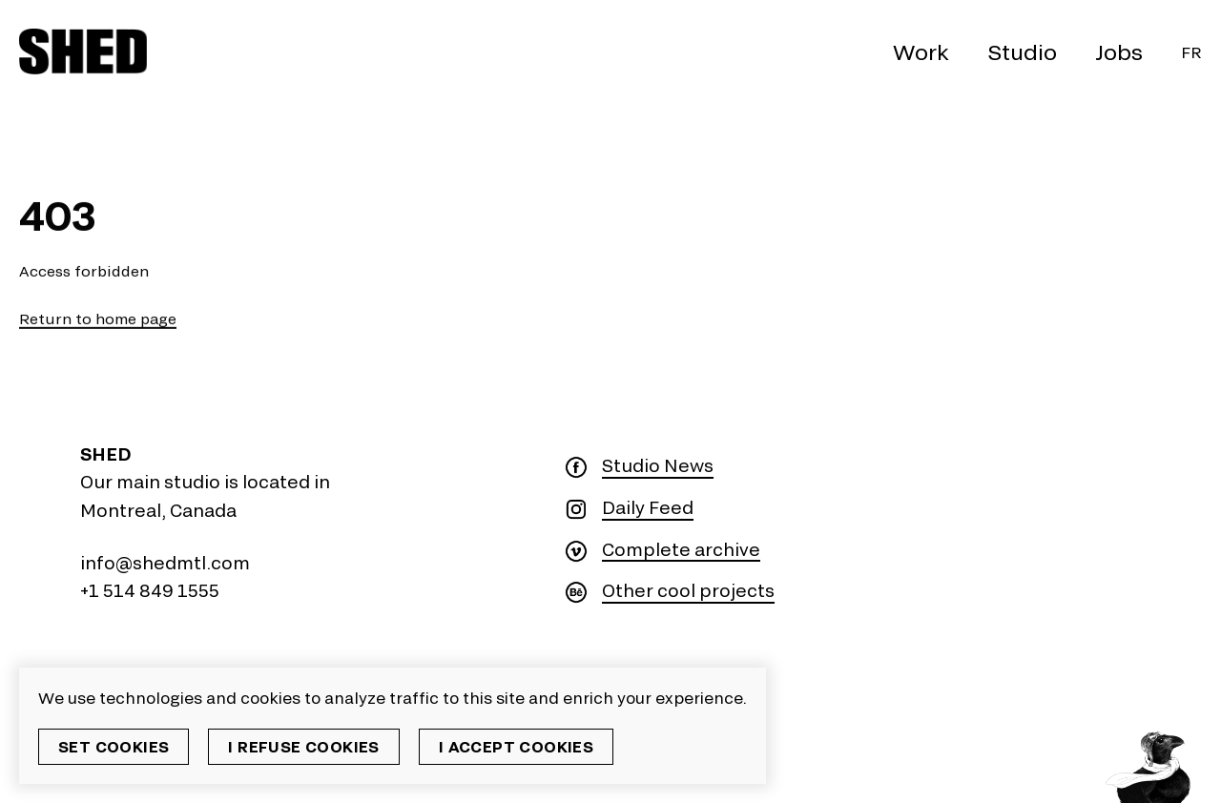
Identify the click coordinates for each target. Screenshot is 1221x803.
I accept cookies (516, 746)
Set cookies (113, 746)
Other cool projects (688, 591)
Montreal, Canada (158, 510)
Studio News (658, 466)
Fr (1191, 52)
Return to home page (97, 319)
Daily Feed (647, 508)
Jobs (1119, 51)
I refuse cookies (303, 746)
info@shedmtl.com (165, 562)
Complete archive (681, 550)
